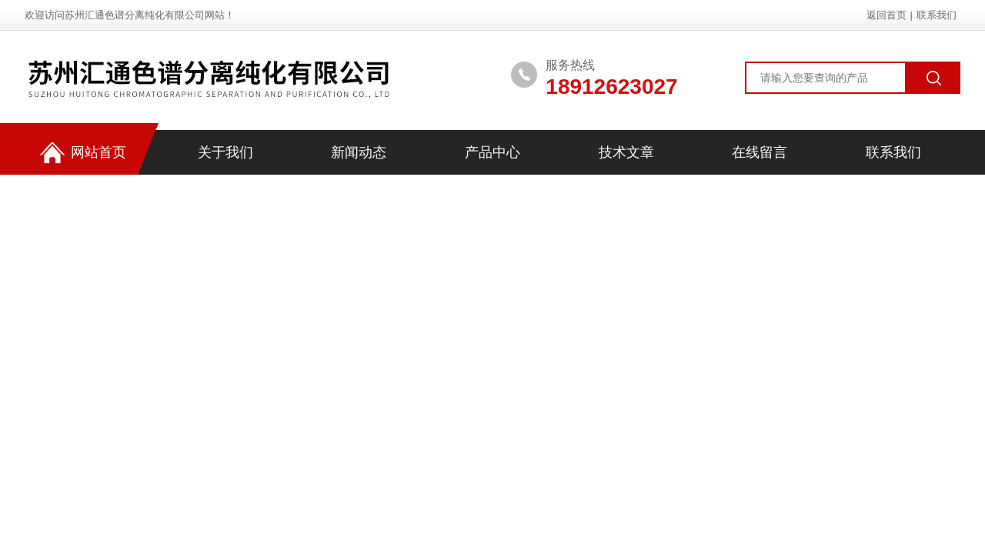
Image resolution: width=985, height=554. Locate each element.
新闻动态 (358, 152)
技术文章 (626, 152)
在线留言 (759, 152)
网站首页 (83, 153)
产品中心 (492, 152)
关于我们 (225, 152)
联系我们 (937, 15)
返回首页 (886, 15)
